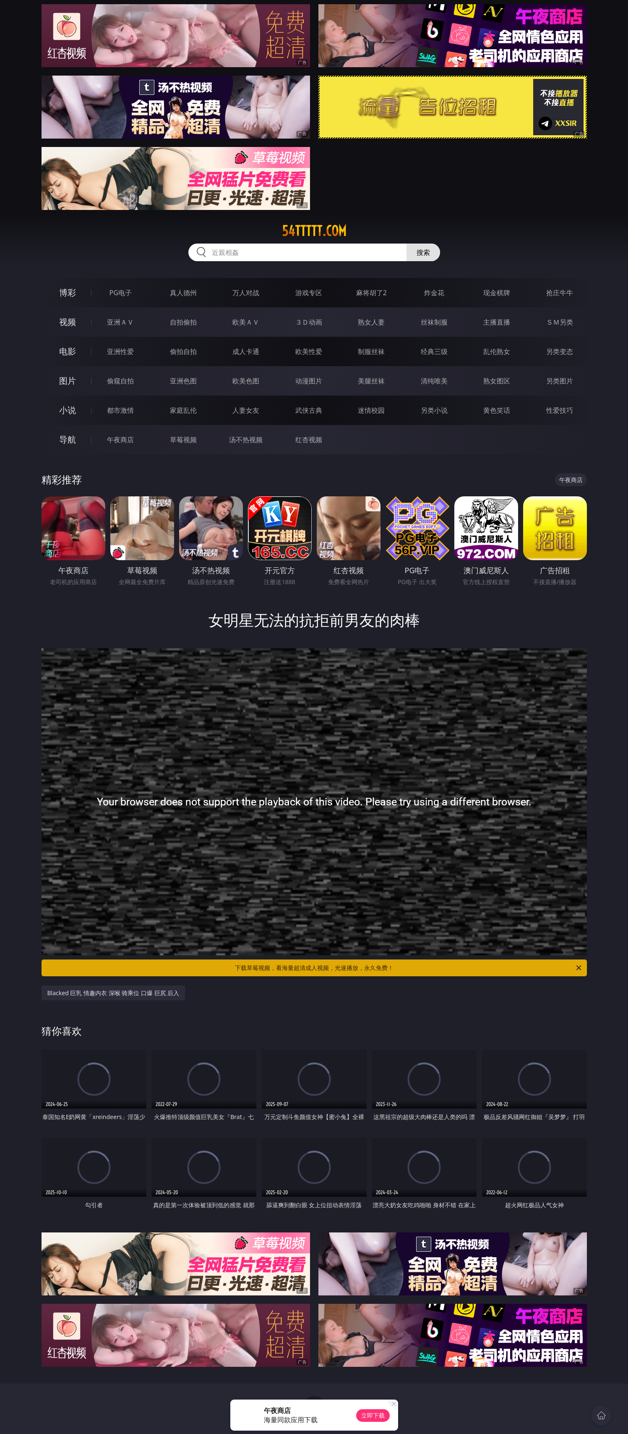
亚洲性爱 (120, 351)
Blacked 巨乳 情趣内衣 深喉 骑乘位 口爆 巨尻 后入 (113, 993)
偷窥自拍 (120, 380)
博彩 (67, 292)
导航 (67, 439)
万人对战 (245, 292)
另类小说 (434, 410)
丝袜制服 (434, 322)
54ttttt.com (314, 231)
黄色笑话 (496, 410)
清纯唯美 (434, 380)
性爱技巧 (559, 410)
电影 (67, 351)
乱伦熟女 (496, 351)
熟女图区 (496, 380)
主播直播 (496, 322)
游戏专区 (308, 292)
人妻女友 (245, 410)
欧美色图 (245, 380)
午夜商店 (120, 439)
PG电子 (120, 292)
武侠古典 (308, 410)
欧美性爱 (308, 351)
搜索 (423, 252)
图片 (67, 380)
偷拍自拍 (183, 351)
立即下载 (373, 1415)
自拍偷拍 (183, 322)
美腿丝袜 (371, 380)
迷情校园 (371, 410)
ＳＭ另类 (559, 322)
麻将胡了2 (371, 292)
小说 (67, 410)
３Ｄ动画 (308, 322)
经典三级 (434, 351)
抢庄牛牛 (559, 292)
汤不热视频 (246, 439)
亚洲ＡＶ (120, 322)
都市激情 (120, 410)
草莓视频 (183, 439)
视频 (67, 322)
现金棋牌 (496, 292)
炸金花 (434, 292)
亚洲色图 (183, 380)
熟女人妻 (371, 322)
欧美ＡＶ (245, 322)
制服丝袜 (371, 351)
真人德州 (183, 292)
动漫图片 (308, 380)
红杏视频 (308, 439)
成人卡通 (245, 351)
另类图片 (559, 380)
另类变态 (559, 351)
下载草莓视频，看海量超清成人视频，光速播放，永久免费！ (409, 968)
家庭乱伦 (183, 410)
